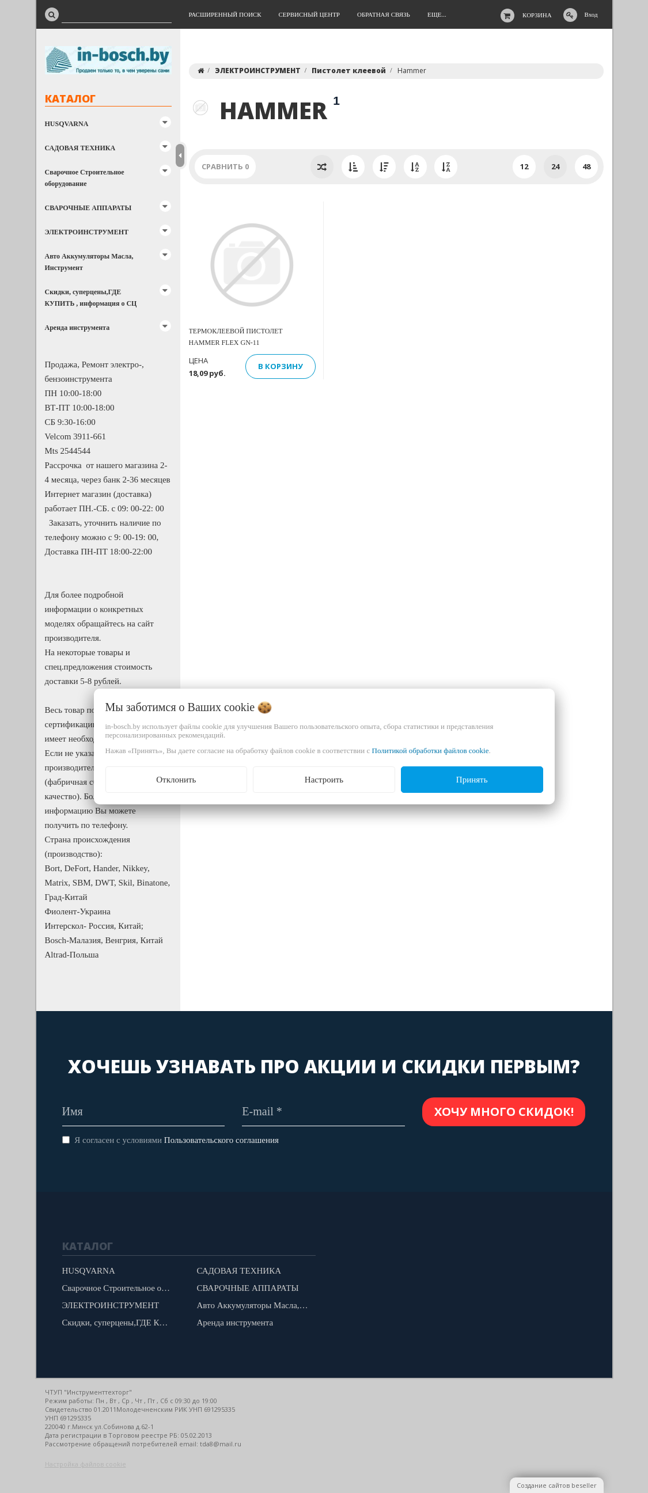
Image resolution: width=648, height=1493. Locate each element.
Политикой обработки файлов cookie (430, 750)
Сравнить (225, 166)
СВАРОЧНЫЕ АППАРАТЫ (88, 208)
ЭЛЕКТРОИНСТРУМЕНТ (86, 232)
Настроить (324, 779)
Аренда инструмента (77, 328)
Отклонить (176, 779)
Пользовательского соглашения (221, 1140)
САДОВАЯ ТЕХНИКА (80, 148)
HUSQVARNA (67, 124)
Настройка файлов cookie (85, 1464)
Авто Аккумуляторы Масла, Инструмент (89, 262)
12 (524, 166)
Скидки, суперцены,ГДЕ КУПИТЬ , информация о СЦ (91, 297)
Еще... (436, 14)
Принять (472, 779)
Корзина (537, 15)
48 (586, 166)
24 (555, 166)
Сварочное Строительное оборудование (84, 178)
